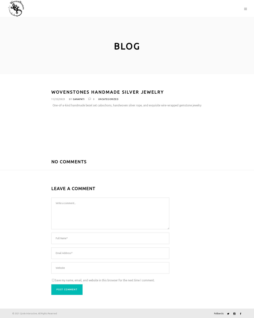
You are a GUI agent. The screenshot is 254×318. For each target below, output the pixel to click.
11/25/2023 (58, 99)
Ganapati (79, 99)
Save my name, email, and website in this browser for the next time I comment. (105, 280)
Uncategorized (108, 99)
